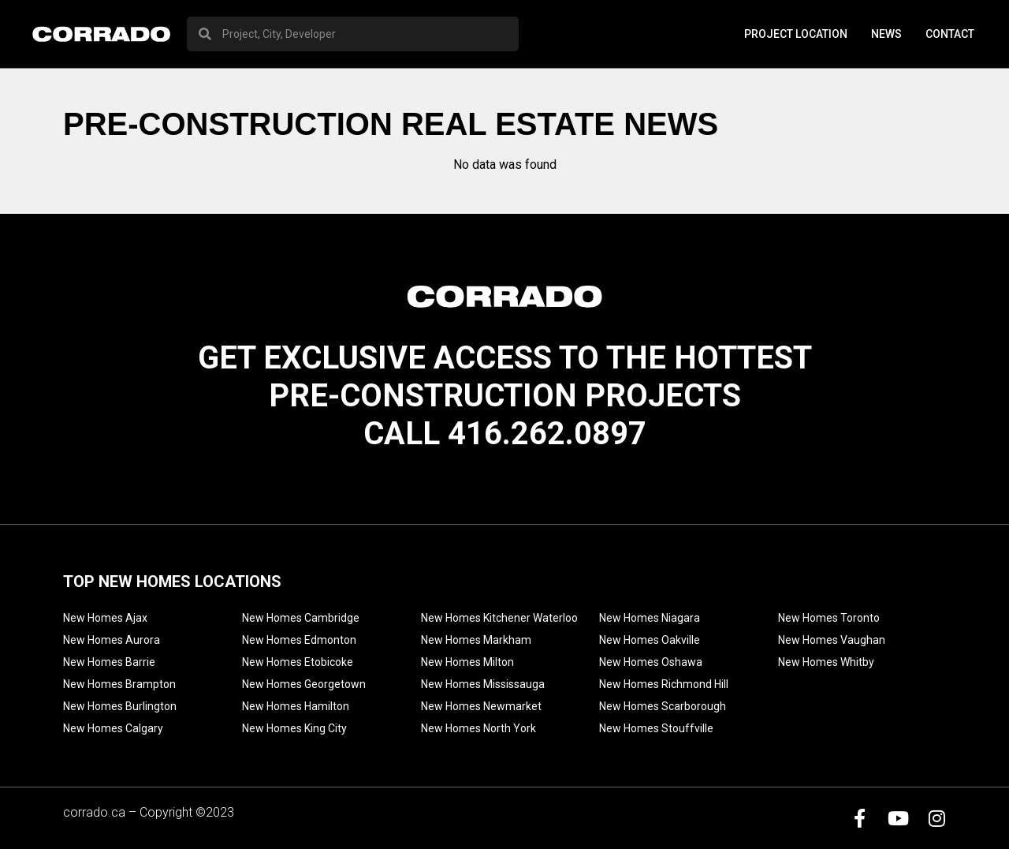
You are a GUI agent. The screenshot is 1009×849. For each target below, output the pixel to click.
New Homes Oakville (649, 640)
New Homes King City (294, 728)
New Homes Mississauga (483, 684)
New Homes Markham (476, 640)
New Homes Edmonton (299, 640)
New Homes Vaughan (831, 640)
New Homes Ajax (105, 618)
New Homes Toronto (829, 618)
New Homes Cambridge (300, 618)
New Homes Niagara (649, 618)
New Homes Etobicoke (297, 662)
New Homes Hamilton (295, 706)
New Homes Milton (467, 662)
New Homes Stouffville (656, 728)
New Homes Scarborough (662, 706)
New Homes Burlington (120, 706)
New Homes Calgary (113, 728)
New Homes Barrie (109, 662)
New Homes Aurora (111, 640)
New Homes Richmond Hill (663, 684)
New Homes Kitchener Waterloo (499, 618)
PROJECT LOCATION (795, 34)
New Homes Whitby (826, 662)
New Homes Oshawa (650, 662)
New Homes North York (478, 728)
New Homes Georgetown (304, 684)
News (886, 34)
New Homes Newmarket (481, 706)
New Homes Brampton (119, 684)
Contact (949, 34)
